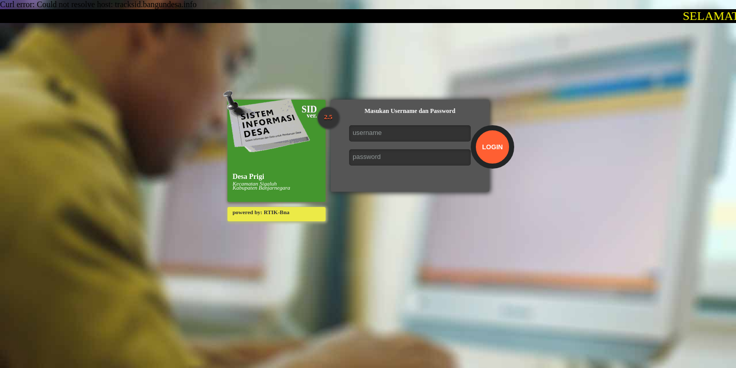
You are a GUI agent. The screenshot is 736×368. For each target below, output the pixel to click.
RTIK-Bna (276, 212)
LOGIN (492, 147)
